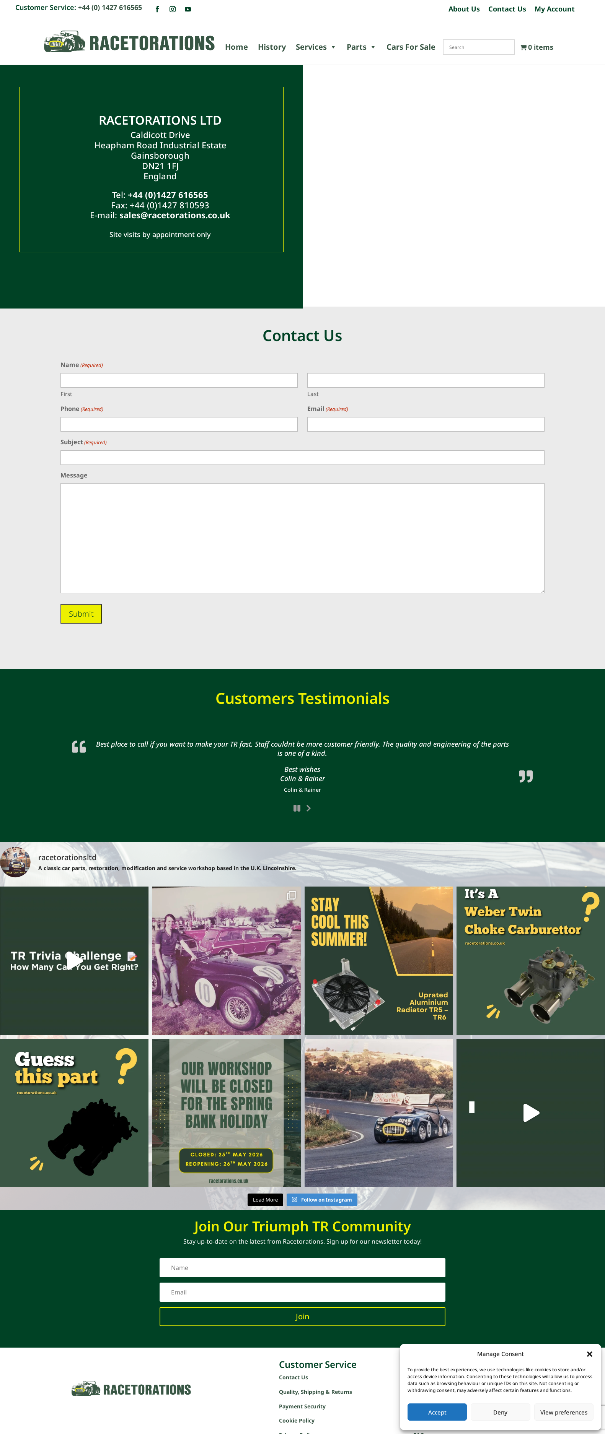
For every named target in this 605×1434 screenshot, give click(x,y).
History (272, 47)
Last (313, 394)
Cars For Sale (410, 47)
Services (316, 47)
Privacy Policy (297, 1408)
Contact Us (507, 9)
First (66, 394)
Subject (83, 442)
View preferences (563, 1412)
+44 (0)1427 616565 (168, 194)
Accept (437, 1412)
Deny (500, 1412)
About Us (464, 9)
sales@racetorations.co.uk (174, 215)
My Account (555, 9)
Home (236, 47)
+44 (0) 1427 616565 (110, 7)
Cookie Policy (297, 1393)
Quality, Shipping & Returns (315, 1364)
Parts (362, 47)
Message (74, 475)
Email (327, 409)
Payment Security (302, 1379)
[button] (590, 1354)
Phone (81, 409)
